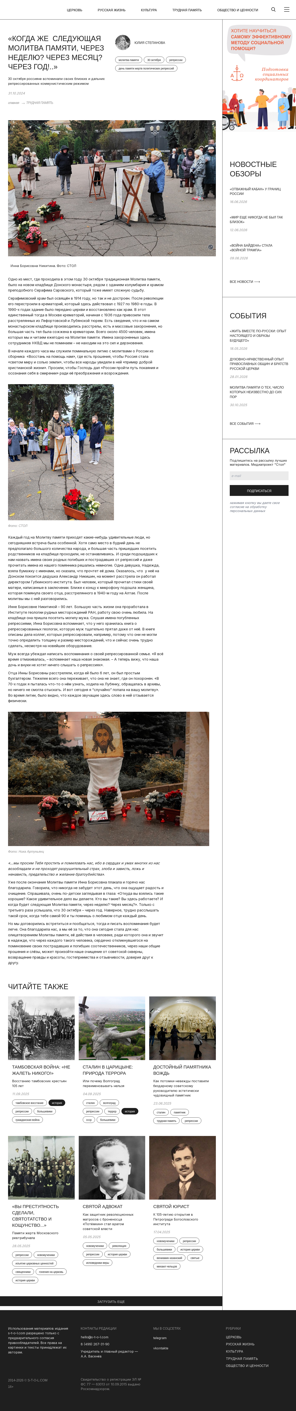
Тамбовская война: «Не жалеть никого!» (41, 1070)
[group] (259, 201)
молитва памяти (129, 60)
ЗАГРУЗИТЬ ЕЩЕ (111, 1301)
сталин (90, 1103)
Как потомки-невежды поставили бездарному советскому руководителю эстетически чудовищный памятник (181, 1088)
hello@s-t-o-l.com (94, 1337)
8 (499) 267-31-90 (95, 1344)
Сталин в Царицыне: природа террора (108, 1070)
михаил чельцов (167, 1266)
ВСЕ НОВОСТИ (245, 281)
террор (112, 1111)
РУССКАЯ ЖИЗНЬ (112, 10)
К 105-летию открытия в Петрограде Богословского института (175, 1219)
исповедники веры (97, 1262)
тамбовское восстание (29, 1103)
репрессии (175, 60)
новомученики (46, 1255)
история (57, 1103)
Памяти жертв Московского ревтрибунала (35, 1235)
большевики (44, 1111)
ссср (89, 1119)
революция (119, 1246)
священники (23, 1271)
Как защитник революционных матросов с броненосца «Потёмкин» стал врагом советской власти (108, 1221)
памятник (179, 1112)
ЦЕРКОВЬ (74, 10)
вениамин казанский (169, 1258)
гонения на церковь (51, 1271)
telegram (160, 1338)
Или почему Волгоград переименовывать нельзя (103, 1083)
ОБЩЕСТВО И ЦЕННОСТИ (237, 10)
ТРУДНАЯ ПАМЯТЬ (187, 10)
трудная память (166, 1120)
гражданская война (27, 1119)
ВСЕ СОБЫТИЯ (245, 423)
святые (194, 1258)
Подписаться (259, 491)
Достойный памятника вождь (182, 1070)
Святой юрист (171, 1206)
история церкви (25, 1280)
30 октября (154, 60)
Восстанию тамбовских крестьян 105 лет (39, 1083)
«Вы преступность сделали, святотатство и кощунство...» (35, 1216)
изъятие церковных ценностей (34, 1263)
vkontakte (160, 1348)
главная (13, 102)
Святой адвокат (103, 1206)
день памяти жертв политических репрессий (146, 68)
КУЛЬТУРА (149, 10)
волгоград (109, 1103)
